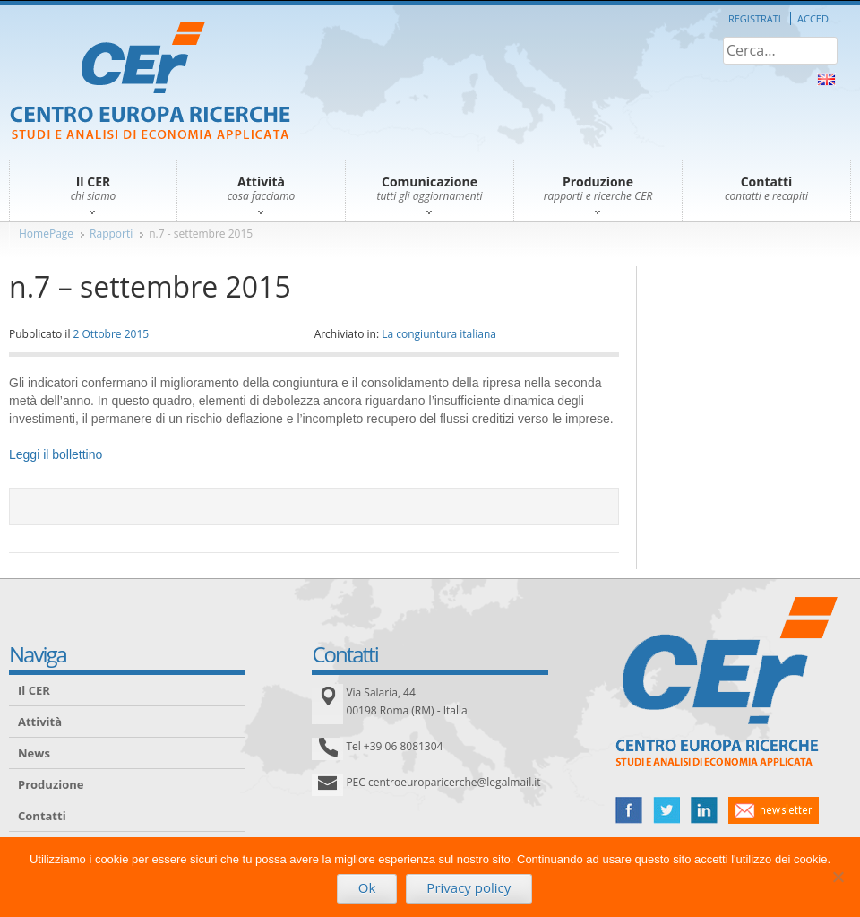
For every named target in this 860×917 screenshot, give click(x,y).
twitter (666, 810)
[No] (838, 877)
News (34, 753)
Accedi (814, 18)
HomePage (46, 233)
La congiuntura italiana (439, 334)
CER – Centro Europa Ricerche (150, 82)
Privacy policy (468, 887)
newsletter (773, 810)
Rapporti (111, 233)
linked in (704, 810)
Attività (40, 722)
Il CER (34, 690)
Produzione (50, 784)
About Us (826, 79)
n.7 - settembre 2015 (201, 233)
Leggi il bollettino (55, 454)
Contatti (42, 816)
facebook (628, 810)
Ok (367, 887)
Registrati (754, 18)
